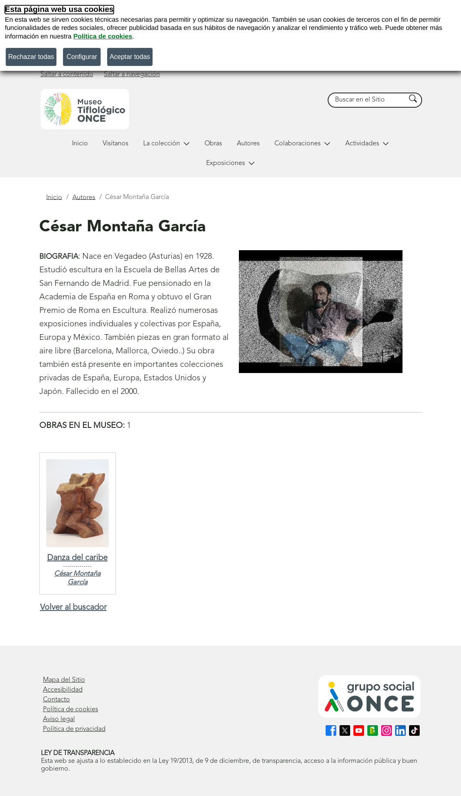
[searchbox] (367, 100)
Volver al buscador (73, 608)
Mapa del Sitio (64, 680)
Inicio (80, 143)
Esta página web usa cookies (59, 10)
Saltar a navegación (132, 74)
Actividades (367, 143)
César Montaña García (77, 578)
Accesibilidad (63, 690)
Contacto (56, 699)
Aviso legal (59, 719)
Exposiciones (230, 163)
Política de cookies (102, 36)
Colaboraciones (302, 143)
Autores (248, 143)
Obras (213, 143)
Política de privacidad (74, 729)
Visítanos (115, 143)
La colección (166, 143)
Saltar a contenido (66, 74)
